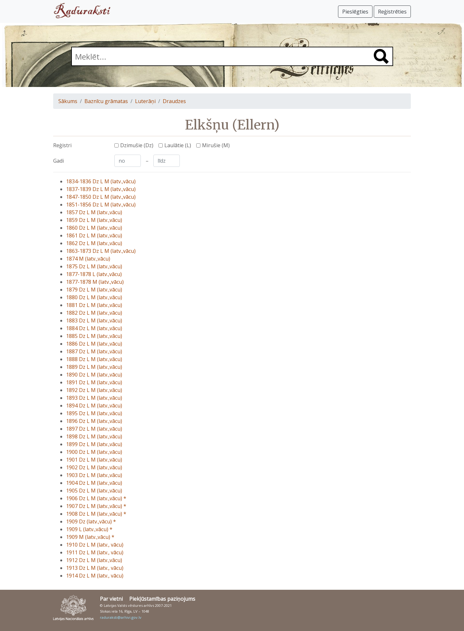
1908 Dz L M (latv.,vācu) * (96, 513)
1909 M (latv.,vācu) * (90, 536)
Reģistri (62, 145)
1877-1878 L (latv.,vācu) (94, 274)
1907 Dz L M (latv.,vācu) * (96, 506)
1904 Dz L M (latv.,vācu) (94, 482)
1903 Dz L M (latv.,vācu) (94, 475)
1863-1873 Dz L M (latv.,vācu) (101, 250)
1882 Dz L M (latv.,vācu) (94, 312)
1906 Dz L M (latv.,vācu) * (96, 498)
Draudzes (174, 101)
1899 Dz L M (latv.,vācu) (94, 444)
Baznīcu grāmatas (106, 101)
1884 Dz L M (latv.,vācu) (94, 328)
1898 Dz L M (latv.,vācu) (94, 436)
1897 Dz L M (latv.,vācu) (94, 428)
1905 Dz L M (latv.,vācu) (94, 490)
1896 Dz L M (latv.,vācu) (94, 421)
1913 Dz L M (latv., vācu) (94, 567)
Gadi (58, 160)
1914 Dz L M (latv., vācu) (94, 575)
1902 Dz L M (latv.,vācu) (94, 467)
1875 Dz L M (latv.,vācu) (94, 266)
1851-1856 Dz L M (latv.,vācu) (101, 204)
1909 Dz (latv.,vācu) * (91, 521)
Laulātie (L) (177, 145)
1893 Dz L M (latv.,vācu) (94, 397)
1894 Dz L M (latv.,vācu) (94, 405)
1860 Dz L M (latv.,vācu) (94, 227)
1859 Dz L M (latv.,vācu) (94, 220)
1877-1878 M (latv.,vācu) (95, 281)
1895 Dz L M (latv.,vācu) (94, 413)
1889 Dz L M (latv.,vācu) (94, 366)
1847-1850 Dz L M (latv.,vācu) (101, 196)
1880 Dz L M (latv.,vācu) (94, 297)
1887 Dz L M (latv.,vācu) (94, 351)
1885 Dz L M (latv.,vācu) (94, 335)
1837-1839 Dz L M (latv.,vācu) (101, 189)
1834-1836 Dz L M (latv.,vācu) (101, 181)
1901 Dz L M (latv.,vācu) (94, 459)
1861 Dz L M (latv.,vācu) (94, 235)
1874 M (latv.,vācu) (88, 258)
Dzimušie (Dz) (136, 145)
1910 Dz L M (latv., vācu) (94, 544)
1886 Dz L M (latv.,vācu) (94, 343)
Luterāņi (145, 101)
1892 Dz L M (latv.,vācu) (94, 390)
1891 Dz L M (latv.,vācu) (94, 382)
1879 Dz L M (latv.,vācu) (94, 289)
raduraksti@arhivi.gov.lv (120, 617)
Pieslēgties (355, 11)
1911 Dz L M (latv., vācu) (94, 552)
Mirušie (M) (216, 145)
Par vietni (111, 598)
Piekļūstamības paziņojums (162, 598)
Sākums (67, 101)
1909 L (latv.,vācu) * (89, 529)
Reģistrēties (392, 11)
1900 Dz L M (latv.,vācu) (94, 451)
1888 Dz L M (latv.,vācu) (94, 359)
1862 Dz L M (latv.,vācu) (94, 243)
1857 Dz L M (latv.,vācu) (94, 212)
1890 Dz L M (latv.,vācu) (94, 374)
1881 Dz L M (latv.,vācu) (94, 305)
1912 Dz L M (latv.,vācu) (94, 560)
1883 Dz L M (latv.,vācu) (94, 320)
